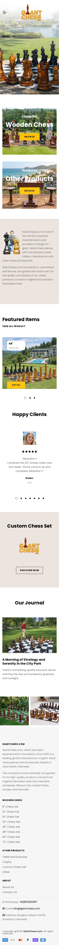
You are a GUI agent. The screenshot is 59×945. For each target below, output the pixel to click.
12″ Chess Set (10, 812)
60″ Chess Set (11, 837)
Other (6, 872)
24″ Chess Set (11, 822)
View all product (13, 326)
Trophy (6, 862)
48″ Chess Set (11, 832)
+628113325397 (28, 902)
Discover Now (29, 570)
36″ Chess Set (11, 827)
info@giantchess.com (26, 908)
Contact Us (9, 892)
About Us (8, 887)
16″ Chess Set (10, 817)
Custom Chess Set (14, 867)
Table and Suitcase (14, 857)
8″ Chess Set (10, 806)
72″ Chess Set (11, 842)
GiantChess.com (32, 931)
